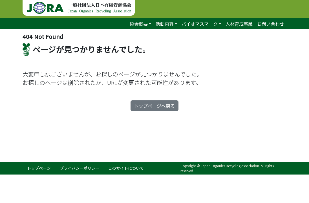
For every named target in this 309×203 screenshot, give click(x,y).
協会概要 (139, 23)
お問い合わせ (270, 23)
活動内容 (165, 23)
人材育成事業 (239, 23)
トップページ (39, 168)
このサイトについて (126, 168)
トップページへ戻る (154, 105)
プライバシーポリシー (79, 168)
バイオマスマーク (200, 23)
